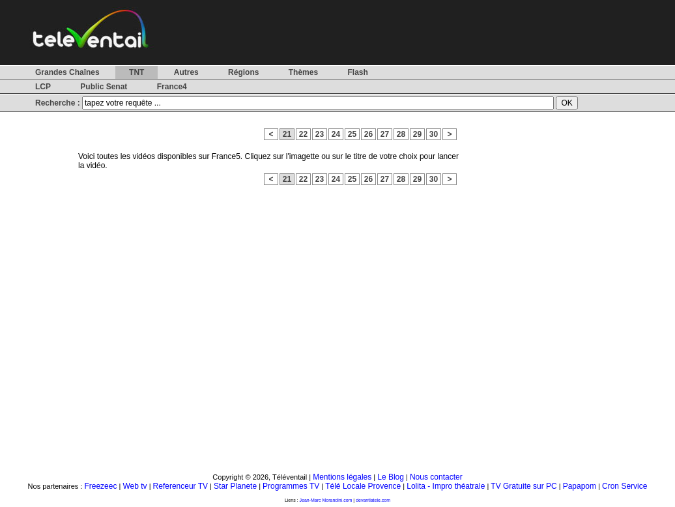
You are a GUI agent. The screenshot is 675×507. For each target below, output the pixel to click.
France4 (172, 86)
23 (319, 134)
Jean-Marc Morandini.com (326, 500)
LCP (43, 86)
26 (368, 134)
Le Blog (390, 477)
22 (303, 134)
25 (352, 134)
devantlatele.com (373, 500)
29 (417, 134)
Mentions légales (342, 477)
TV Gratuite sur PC (523, 486)
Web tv (134, 486)
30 (433, 134)
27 (385, 134)
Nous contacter (436, 477)
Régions (243, 72)
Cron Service (624, 486)
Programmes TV (291, 486)
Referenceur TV (180, 486)
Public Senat (103, 86)
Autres (186, 72)
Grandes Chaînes (67, 72)
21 (287, 134)
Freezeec (100, 486)
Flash (357, 72)
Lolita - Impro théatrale (446, 486)
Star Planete (235, 486)
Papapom (579, 486)
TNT (136, 72)
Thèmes (303, 72)
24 (336, 134)
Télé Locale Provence (363, 486)
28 (401, 134)
